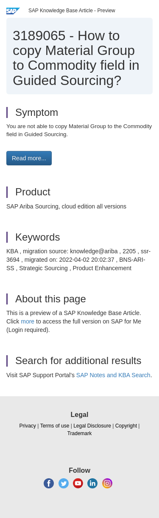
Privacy (28, 426)
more (27, 321)
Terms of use (55, 426)
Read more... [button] (29, 158)
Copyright (126, 426)
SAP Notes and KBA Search (113, 375)
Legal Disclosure (92, 426)
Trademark (79, 433)
